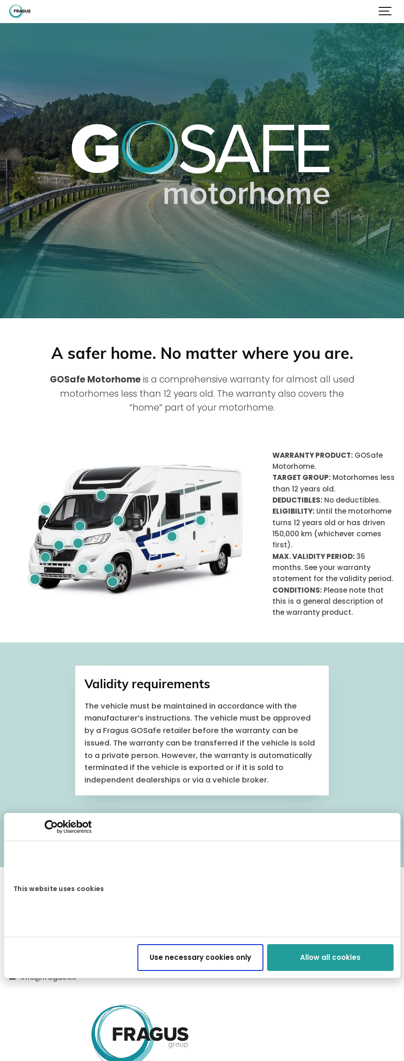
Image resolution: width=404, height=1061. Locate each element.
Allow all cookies (330, 957)
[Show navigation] (385, 11)
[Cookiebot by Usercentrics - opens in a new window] (51, 827)
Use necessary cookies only (200, 957)
